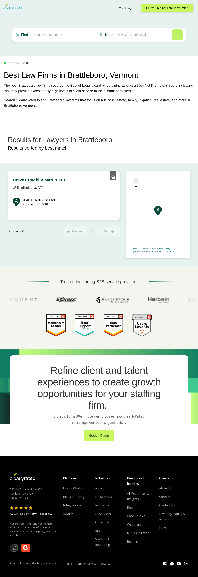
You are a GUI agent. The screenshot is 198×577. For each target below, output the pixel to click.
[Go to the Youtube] (172, 564)
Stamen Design (164, 248)
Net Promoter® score (161, 85)
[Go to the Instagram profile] (185, 564)
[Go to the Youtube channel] (179, 564)
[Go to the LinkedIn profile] (165, 564)
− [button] (136, 187)
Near (109, 35)
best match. (57, 148)
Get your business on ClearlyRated (167, 7)
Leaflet (135, 248)
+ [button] (136, 181)
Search (177, 34)
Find (24, 35)
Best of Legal (80, 85)
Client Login (126, 8)
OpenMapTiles (138, 251)
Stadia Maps (148, 248)
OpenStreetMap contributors (161, 251)
